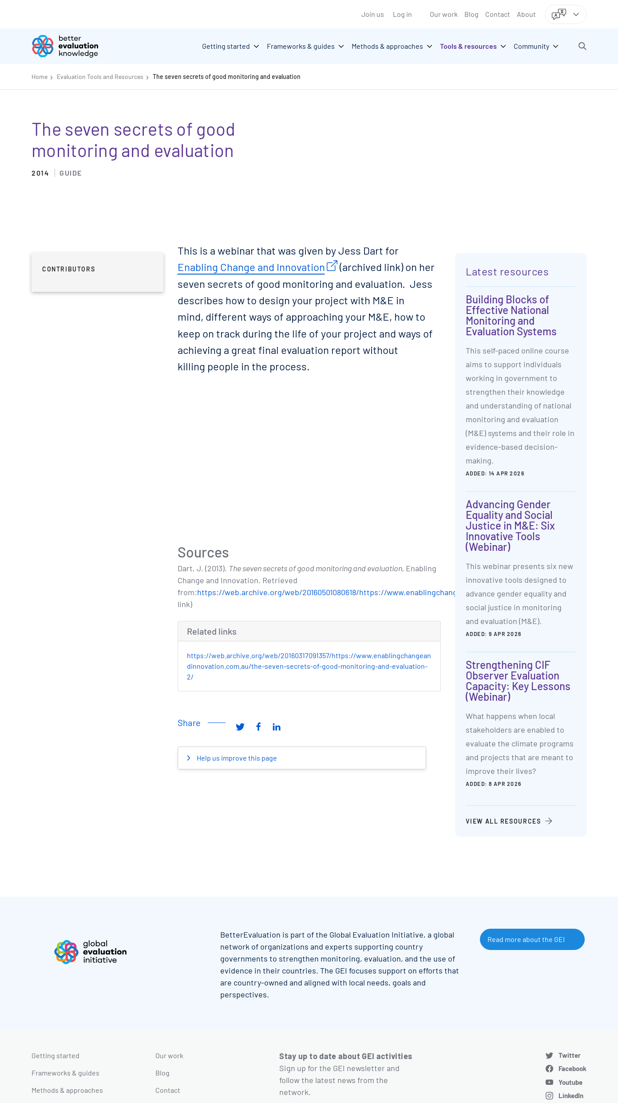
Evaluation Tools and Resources (100, 76)
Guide (70, 173)
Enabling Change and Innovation (251, 266)
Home (40, 76)
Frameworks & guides (65, 1072)
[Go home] (71, 46)
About (526, 14)
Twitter (570, 1055)
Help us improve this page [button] (236, 758)
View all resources (503, 821)
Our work (444, 14)
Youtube (570, 1082)
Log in (402, 14)
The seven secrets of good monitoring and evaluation (227, 76)
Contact (497, 14)
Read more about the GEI (526, 939)
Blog (471, 14)
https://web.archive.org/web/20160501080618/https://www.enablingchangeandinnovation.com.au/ (370, 592)
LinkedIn (571, 1095)
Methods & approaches (67, 1090)
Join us (372, 14)
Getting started (55, 1055)
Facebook (572, 1068)
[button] (582, 46)
